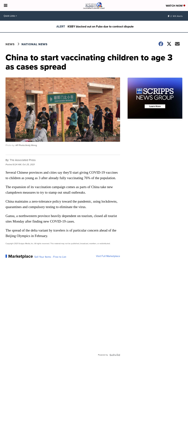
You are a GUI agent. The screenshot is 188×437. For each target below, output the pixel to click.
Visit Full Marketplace (108, 256)
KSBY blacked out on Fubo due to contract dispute (101, 26)
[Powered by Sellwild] (114, 355)
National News (34, 44)
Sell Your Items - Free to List (50, 257)
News (10, 44)
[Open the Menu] (5, 5)
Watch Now (175, 6)
